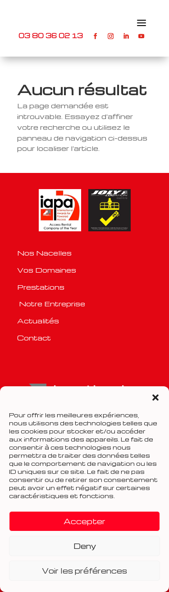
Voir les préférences (84, 570)
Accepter (84, 521)
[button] (155, 397)
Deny (84, 546)
